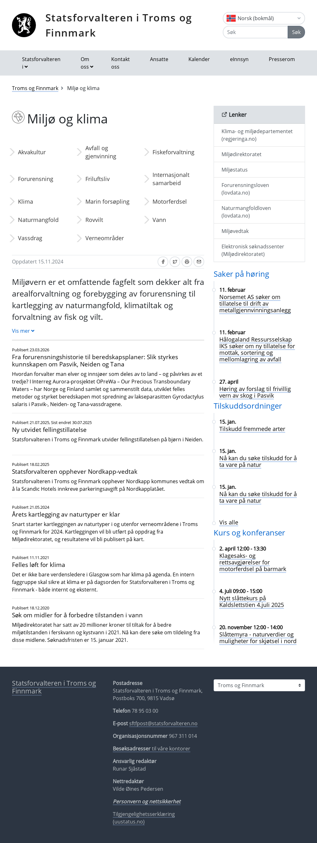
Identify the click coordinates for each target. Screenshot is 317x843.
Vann (159, 219)
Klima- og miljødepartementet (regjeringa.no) (257, 135)
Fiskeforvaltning (173, 152)
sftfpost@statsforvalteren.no (163, 723)
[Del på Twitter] (175, 262)
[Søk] (255, 32)
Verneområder (104, 238)
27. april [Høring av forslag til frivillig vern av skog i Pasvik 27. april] (228, 381)
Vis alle (228, 522)
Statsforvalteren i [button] (41, 63)
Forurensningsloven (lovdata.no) (245, 189)
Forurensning (35, 179)
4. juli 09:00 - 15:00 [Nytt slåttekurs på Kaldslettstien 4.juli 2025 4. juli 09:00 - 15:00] (240, 591)
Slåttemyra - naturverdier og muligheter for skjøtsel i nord (258, 638)
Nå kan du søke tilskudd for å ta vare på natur (258, 461)
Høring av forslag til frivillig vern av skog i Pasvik (255, 392)
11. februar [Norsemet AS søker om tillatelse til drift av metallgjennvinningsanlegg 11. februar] (232, 289)
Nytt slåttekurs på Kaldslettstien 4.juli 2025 (251, 601)
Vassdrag (30, 238)
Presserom (282, 59)
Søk (296, 32)
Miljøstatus (235, 169)
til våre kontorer (151, 748)
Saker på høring (241, 274)
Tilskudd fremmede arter (252, 429)
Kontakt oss (120, 63)
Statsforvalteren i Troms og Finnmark (118, 25)
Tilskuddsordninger (248, 405)
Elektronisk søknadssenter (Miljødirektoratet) (253, 250)
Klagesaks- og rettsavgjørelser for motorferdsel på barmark (252, 562)
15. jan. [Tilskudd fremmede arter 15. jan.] (227, 421)
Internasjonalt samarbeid (171, 179)
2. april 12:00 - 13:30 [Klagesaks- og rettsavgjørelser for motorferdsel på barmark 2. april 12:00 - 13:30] (242, 548)
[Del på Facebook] (163, 262)
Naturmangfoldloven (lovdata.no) (246, 212)
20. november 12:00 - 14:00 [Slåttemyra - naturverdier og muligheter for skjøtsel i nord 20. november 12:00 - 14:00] (251, 627)
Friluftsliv (97, 179)
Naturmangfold (38, 219)
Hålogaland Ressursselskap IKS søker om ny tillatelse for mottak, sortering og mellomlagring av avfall (257, 349)
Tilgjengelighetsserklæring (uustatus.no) (144, 818)
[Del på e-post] (198, 262)
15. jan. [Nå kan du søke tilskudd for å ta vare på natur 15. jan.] (227, 451)
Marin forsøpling (107, 201)
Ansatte (159, 59)
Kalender (199, 59)
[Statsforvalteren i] (259, 685)
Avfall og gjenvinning (100, 152)
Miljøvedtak (235, 231)
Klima (25, 201)
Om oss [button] (85, 63)
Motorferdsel (170, 201)
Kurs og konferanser (249, 532)
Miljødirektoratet (242, 154)
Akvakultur (32, 152)
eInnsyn (239, 59)
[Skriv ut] (187, 262)
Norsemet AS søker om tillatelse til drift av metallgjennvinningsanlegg (255, 303)
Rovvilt (94, 219)
